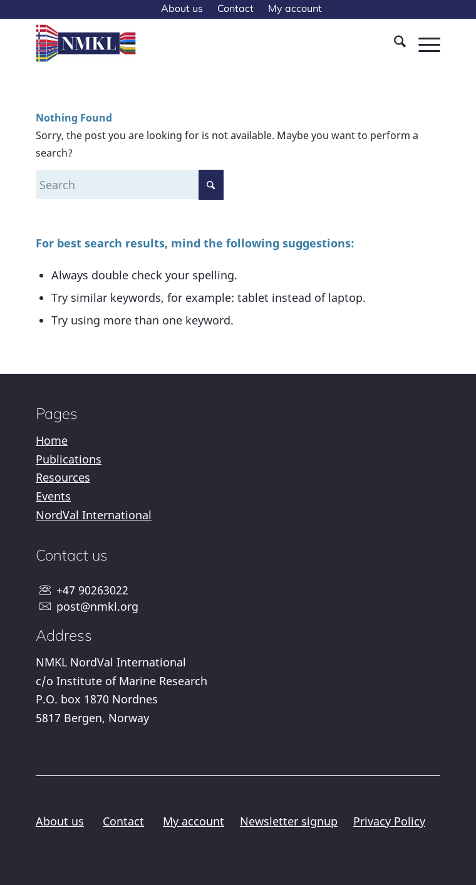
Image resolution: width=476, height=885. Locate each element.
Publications (68, 459)
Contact (123, 821)
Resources (63, 477)
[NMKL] (198, 43)
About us (60, 821)
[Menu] (423, 43)
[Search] (393, 43)
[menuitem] (182, 9)
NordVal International (94, 514)
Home (52, 440)
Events (53, 496)
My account (193, 821)
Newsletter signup (289, 821)
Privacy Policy (389, 821)
